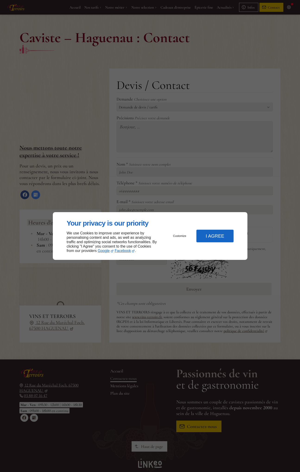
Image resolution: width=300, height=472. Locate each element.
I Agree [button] (215, 236)
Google (104, 251)
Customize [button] (179, 236)
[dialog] (150, 236)
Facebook (123, 251)
